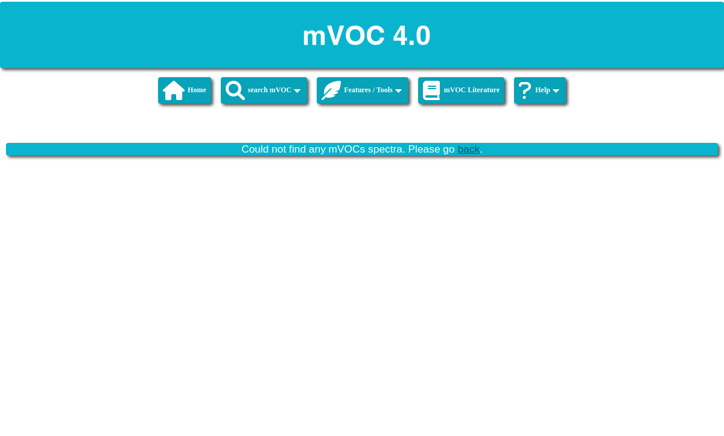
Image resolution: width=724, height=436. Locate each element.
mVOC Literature (461, 90)
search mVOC (263, 90)
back (468, 149)
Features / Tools (361, 90)
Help (539, 90)
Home (184, 90)
